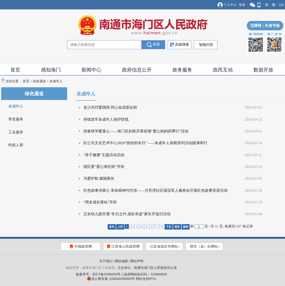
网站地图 (121, 261)
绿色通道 (39, 81)
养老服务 (15, 119)
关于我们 (105, 261)
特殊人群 (15, 145)
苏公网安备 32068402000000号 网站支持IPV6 (121, 279)
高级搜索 (179, 45)
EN (281, 5)
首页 (15, 69)
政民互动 (223, 69)
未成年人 (15, 106)
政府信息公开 (137, 69)
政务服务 (182, 69)
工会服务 (15, 132)
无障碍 (255, 26)
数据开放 (263, 69)
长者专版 (270, 26)
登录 (242, 5)
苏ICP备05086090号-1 (107, 274)
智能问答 (206, 45)
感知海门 (51, 69)
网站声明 (136, 261)
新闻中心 (91, 69)
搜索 (153, 44)
